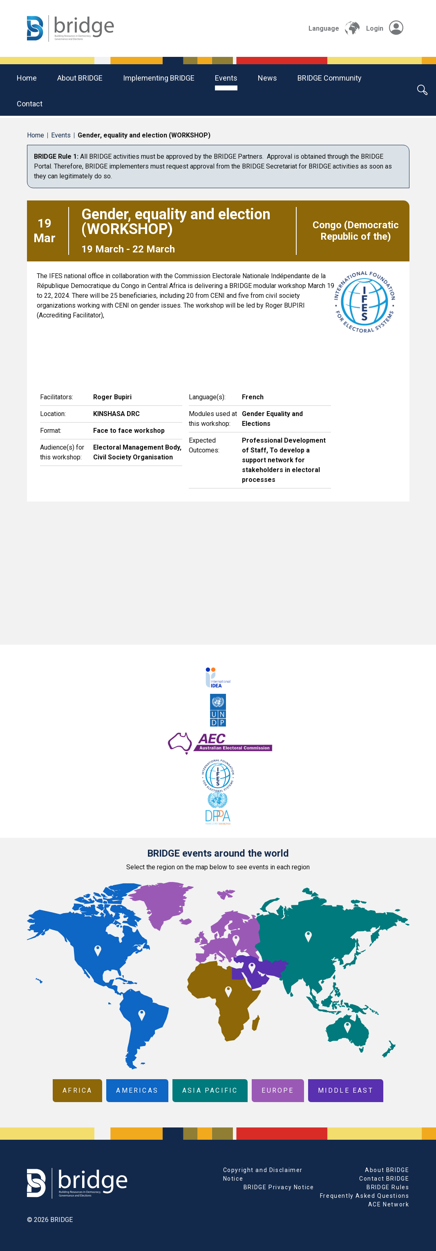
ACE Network (388, 1204)
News (267, 78)
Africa (77, 1090)
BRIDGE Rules (388, 1187)
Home (27, 78)
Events (226, 78)
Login (384, 28)
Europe (278, 1090)
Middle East (345, 1090)
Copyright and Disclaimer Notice (263, 1174)
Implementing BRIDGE (159, 78)
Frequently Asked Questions (364, 1195)
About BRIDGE (80, 78)
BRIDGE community (329, 78)
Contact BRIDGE (384, 1178)
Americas (137, 1090)
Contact (29, 103)
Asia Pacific (210, 1090)
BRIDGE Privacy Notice (279, 1187)
